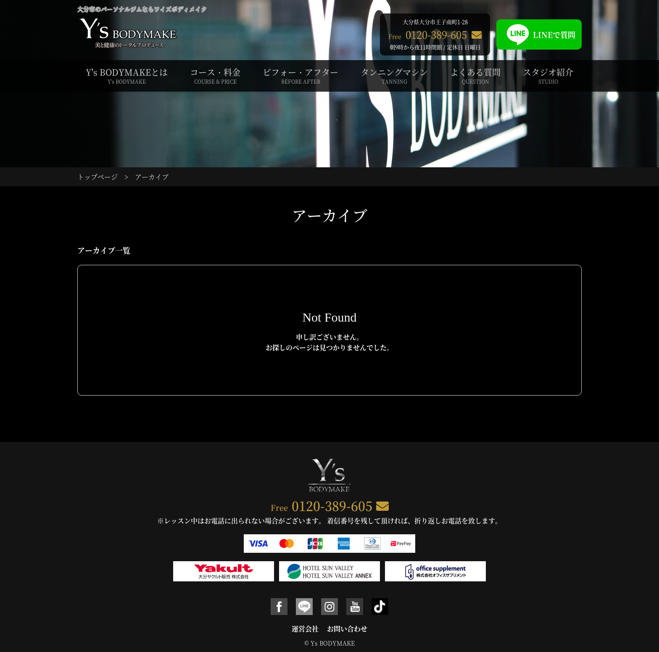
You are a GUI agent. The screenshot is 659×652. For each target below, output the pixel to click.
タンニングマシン (394, 75)
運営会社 (305, 629)
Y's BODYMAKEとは (127, 75)
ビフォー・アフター (300, 75)
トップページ (97, 177)
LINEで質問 (539, 34)
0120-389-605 (332, 505)
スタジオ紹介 (548, 75)
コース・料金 (215, 75)
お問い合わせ (347, 629)
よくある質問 (475, 75)
